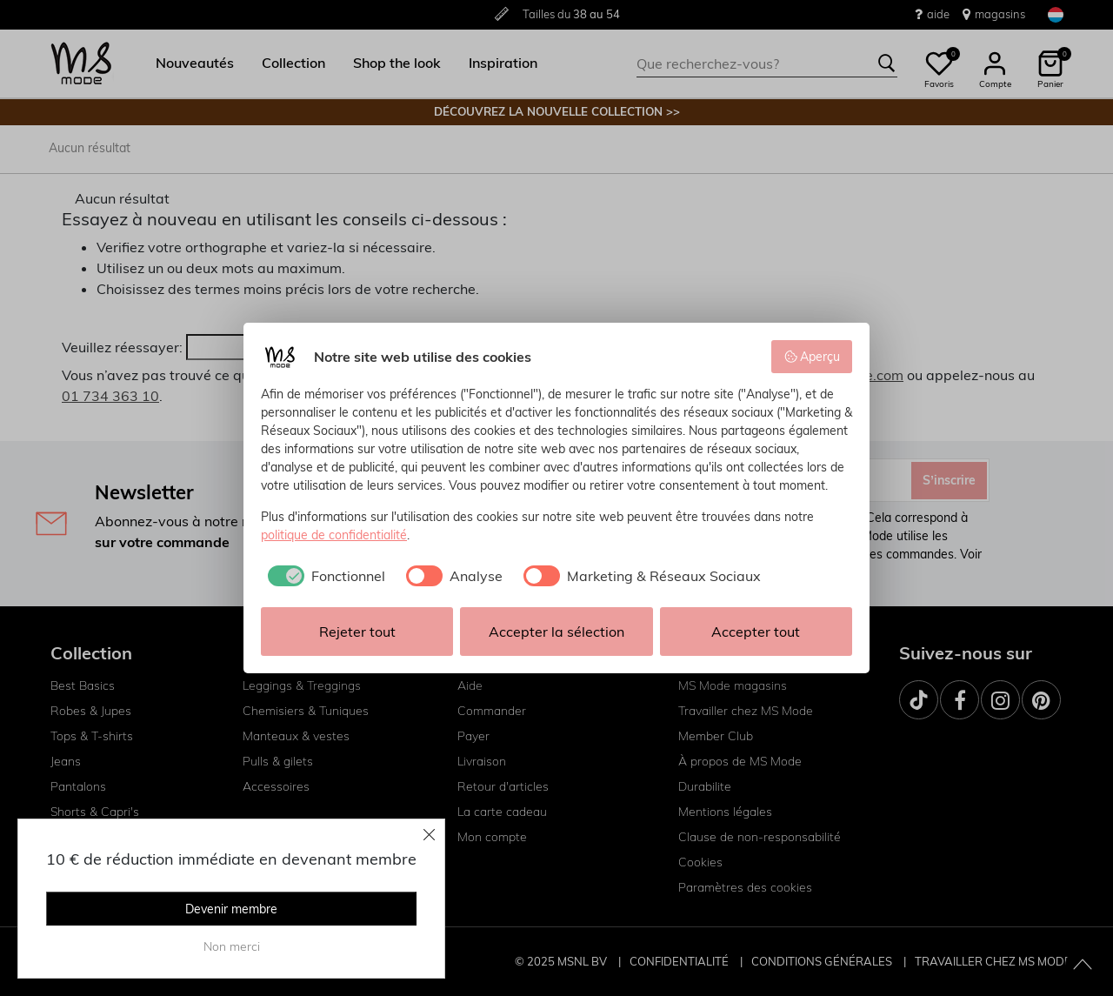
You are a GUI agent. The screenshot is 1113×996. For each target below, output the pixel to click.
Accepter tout (755, 631)
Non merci (231, 946)
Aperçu (812, 356)
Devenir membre (231, 909)
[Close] (430, 834)
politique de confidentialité (334, 535)
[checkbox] (323, 575)
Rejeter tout (357, 631)
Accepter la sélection (556, 631)
